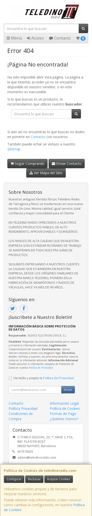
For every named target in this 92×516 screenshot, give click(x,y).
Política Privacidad (23, 408)
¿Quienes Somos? (64, 418)
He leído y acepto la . (44, 378)
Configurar (14, 479)
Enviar (68, 389)
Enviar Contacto (66, 163)
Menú (14, 38)
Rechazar (34, 479)
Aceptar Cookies (58, 479)
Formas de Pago (63, 413)
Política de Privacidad (41, 367)
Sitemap (13, 149)
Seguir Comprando (27, 163)
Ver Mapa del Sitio (46, 172)
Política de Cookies (65, 408)
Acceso (35, 38)
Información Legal (64, 403)
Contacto (60, 38)
